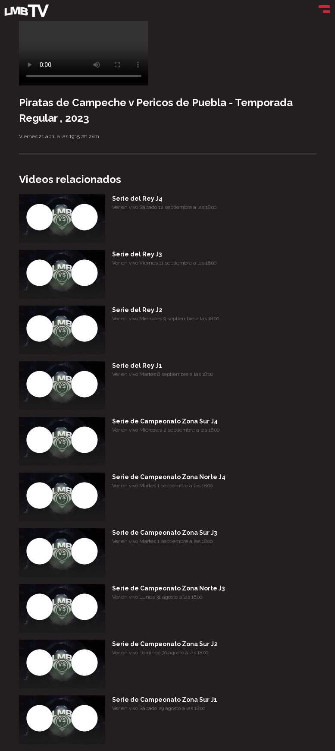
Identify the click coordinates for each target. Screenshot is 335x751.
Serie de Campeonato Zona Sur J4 (165, 421)
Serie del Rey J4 (137, 198)
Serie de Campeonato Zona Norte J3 (168, 588)
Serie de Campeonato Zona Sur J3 (164, 532)
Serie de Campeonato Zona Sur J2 (165, 644)
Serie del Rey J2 (137, 309)
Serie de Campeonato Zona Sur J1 (164, 699)
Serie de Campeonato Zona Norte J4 (168, 476)
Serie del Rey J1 (137, 365)
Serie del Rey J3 (137, 254)
